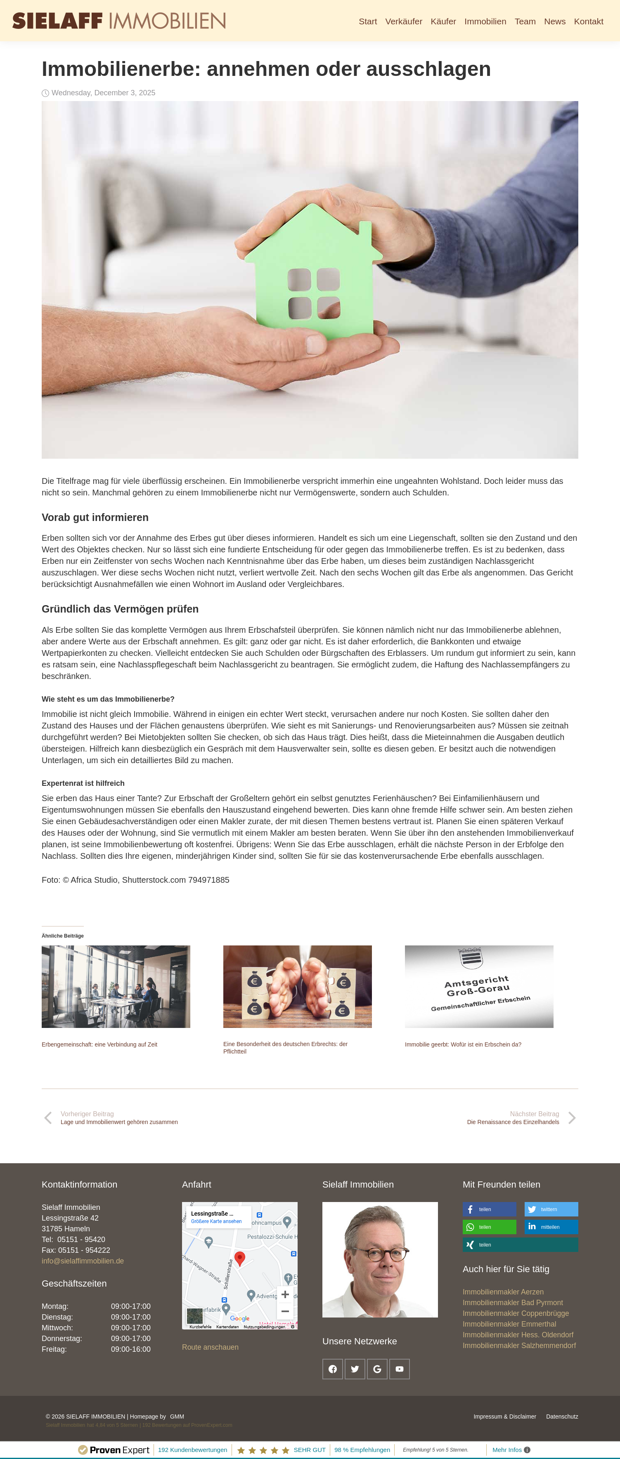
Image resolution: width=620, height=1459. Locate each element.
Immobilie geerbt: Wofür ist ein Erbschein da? (463, 1044)
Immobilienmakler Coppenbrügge (516, 1313)
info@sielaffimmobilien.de (83, 1261)
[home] (118, 20)
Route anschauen (210, 1347)
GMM (177, 1416)
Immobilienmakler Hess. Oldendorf (518, 1335)
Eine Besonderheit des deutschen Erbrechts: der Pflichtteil (285, 1048)
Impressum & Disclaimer (504, 1416)
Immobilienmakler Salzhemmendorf (519, 1345)
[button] (404, 20)
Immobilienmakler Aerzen (503, 1292)
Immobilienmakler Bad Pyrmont (513, 1303)
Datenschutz (562, 1416)
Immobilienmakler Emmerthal (509, 1324)
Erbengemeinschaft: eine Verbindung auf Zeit (99, 1044)
